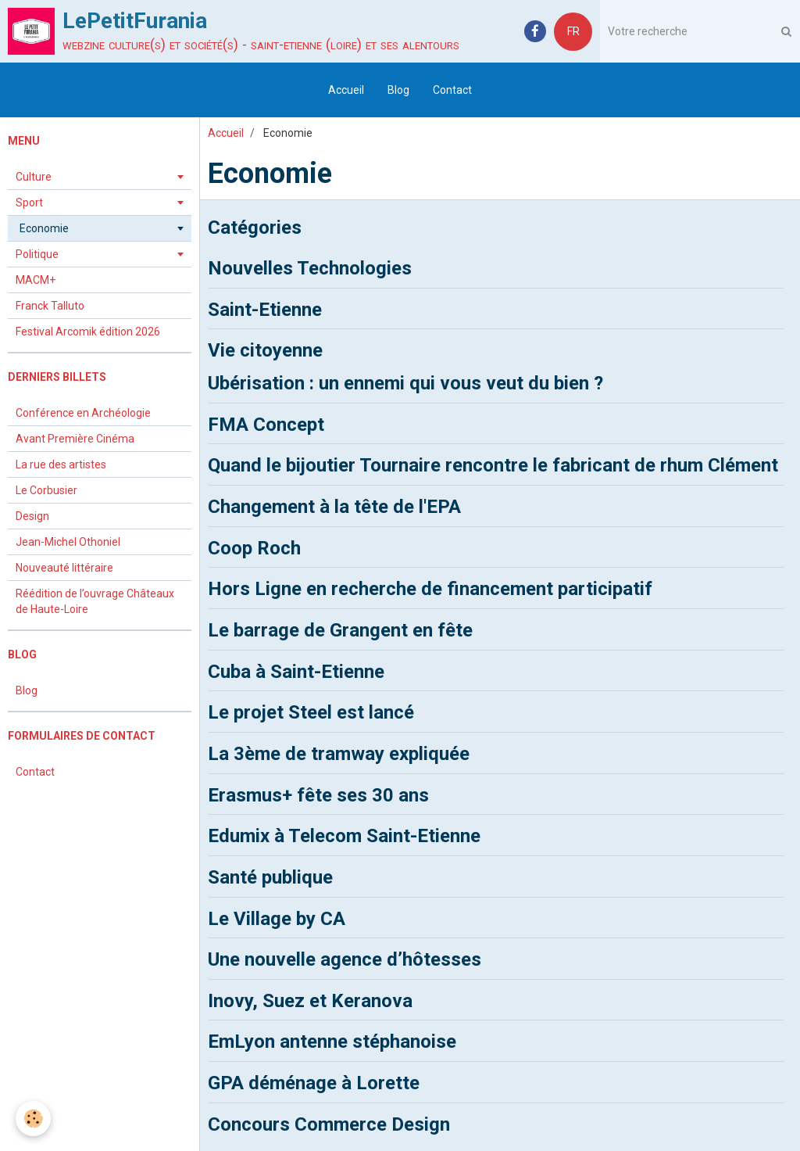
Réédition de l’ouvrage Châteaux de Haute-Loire (95, 601)
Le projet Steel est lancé (311, 712)
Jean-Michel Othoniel (68, 542)
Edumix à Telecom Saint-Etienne (344, 836)
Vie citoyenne (265, 350)
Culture (34, 176)
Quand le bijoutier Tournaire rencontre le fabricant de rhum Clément (493, 465)
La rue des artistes (61, 464)
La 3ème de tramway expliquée (339, 754)
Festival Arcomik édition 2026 (88, 331)
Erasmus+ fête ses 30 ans (318, 794)
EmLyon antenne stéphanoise (332, 1041)
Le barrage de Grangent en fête (340, 630)
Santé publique (270, 877)
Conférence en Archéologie (83, 413)
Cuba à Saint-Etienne (296, 671)
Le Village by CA (276, 918)
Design (32, 516)
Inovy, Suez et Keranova (310, 1000)
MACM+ (35, 280)
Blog (398, 90)
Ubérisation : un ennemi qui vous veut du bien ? (405, 383)
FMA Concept (266, 424)
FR (573, 31)
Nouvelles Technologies (310, 268)
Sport (29, 202)
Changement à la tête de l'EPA (334, 507)
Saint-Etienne (265, 309)
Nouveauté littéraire (64, 567)
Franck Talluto (50, 305)
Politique (37, 254)
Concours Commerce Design (329, 1124)
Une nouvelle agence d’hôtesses (344, 959)
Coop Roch (254, 547)
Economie (44, 228)
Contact (452, 90)
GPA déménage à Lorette (314, 1083)
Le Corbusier (46, 490)
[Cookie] (33, 1118)
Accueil (346, 90)
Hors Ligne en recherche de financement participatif (430, 589)
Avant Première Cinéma (75, 438)
